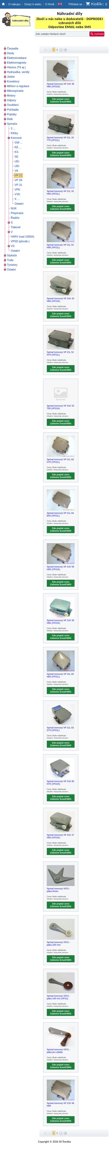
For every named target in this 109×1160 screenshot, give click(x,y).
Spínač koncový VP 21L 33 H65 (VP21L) (60, 192)
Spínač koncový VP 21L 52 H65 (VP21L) (60, 246)
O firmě (49, 4)
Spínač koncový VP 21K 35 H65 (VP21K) (60, 621)
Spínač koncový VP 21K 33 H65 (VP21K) (60, 299)
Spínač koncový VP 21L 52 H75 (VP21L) (60, 353)
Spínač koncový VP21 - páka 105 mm (58, 943)
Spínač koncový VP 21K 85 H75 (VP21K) (60, 782)
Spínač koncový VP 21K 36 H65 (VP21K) (60, 85)
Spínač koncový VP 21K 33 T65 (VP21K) (60, 407)
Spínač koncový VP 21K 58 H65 (60, 1104)
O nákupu (14, 4)
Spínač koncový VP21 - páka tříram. (58, 889)
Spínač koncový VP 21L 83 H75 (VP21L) (60, 460)
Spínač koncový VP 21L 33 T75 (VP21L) (60, 138)
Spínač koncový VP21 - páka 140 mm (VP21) (58, 997)
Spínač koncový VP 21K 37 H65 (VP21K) (60, 836)
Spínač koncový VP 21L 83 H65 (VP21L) (60, 675)
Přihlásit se (75, 4)
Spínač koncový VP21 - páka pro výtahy (58, 1050)
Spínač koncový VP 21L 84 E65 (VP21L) (60, 514)
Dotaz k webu (33, 4)
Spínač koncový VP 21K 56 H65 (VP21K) (60, 568)
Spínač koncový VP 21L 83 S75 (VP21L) (60, 729)
